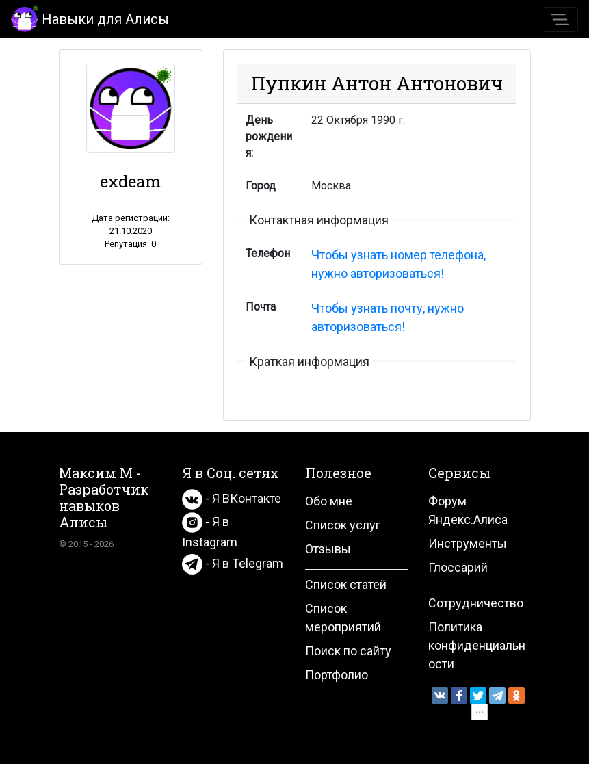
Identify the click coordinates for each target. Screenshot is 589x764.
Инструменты (467, 543)
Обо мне (328, 501)
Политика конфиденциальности (476, 645)
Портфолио (336, 675)
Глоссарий (458, 567)
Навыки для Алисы (90, 18)
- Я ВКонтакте (231, 498)
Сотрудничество (475, 603)
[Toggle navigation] (560, 19)
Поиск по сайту (348, 651)
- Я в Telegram (232, 563)
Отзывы (328, 549)
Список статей (346, 584)
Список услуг (342, 525)
